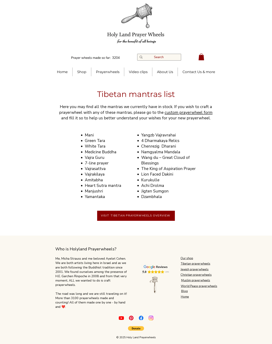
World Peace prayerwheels (199, 286)
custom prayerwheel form (188, 112)
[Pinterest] (131, 318)
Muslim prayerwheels (195, 280)
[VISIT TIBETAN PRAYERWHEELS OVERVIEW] (136, 216)
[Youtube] (121, 318)
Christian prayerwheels (196, 275)
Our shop (187, 258)
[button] (201, 56)
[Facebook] (141, 318)
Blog (184, 291)
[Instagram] (151, 318)
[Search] (160, 57)
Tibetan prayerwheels (195, 264)
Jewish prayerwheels (195, 269)
